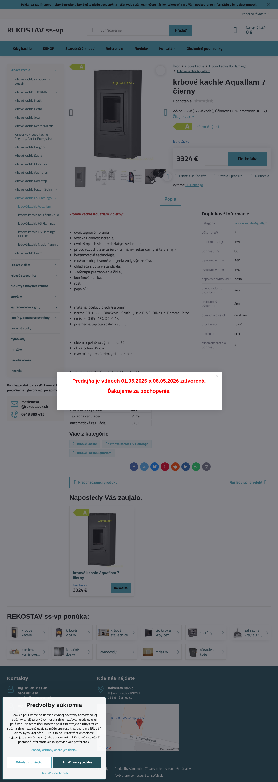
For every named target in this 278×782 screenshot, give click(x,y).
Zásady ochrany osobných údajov (54, 749)
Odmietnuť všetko (29, 762)
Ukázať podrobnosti (54, 773)
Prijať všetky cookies (77, 762)
